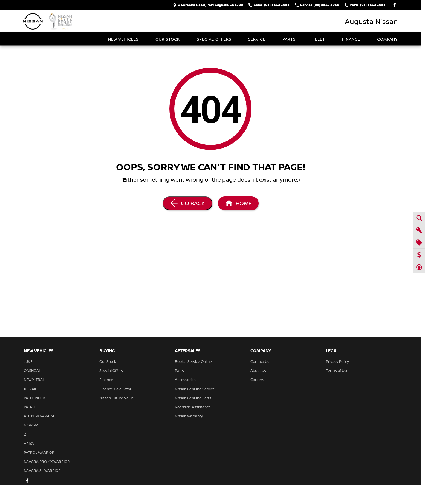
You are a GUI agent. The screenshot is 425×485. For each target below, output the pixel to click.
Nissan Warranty (189, 415)
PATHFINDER (34, 397)
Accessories (185, 379)
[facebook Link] (394, 5)
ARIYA (29, 443)
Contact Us (259, 361)
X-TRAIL (30, 388)
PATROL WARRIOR (39, 452)
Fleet (319, 39)
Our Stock (167, 39)
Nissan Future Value (116, 397)
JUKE (28, 361)
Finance (351, 39)
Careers (257, 379)
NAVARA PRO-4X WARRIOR (47, 461)
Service (256, 39)
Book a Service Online (193, 361)
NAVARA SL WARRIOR (42, 470)
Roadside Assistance (193, 406)
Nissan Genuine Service (195, 388)
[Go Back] (187, 203)
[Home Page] (47, 21)
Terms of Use (337, 370)
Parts (289, 39)
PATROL (30, 406)
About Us (258, 370)
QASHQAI (32, 370)
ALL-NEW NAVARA (39, 415)
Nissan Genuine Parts (193, 397)
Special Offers (214, 39)
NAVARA (31, 425)
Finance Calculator (115, 388)
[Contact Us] (208, 5)
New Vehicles (123, 39)
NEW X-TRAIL (34, 379)
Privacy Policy (337, 361)
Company (387, 39)
